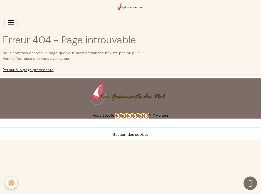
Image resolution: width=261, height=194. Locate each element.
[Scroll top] (250, 183)
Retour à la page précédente (28, 69)
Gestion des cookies (130, 134)
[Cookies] (11, 183)
